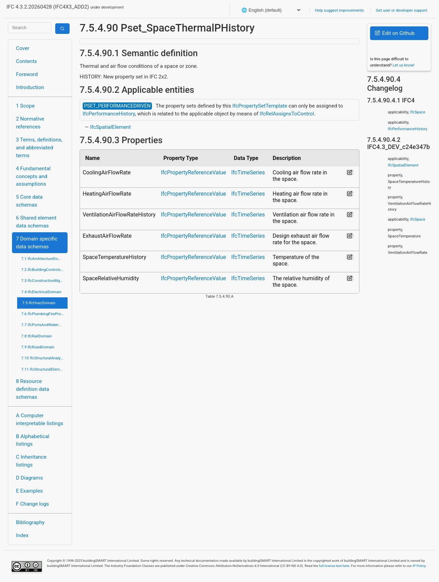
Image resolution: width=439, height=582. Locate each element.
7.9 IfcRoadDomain (38, 347)
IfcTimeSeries (248, 172)
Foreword (27, 74)
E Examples (29, 491)
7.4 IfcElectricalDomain (41, 291)
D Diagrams (29, 478)
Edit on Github (394, 33)
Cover (22, 48)
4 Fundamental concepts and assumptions (33, 176)
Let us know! (404, 65)
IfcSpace (417, 112)
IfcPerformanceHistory (109, 114)
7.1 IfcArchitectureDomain (44, 258)
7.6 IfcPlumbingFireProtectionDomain (44, 313)
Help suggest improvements (339, 10)
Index (22, 535)
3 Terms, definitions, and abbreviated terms (39, 148)
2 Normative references (30, 123)
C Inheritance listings (31, 461)
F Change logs (32, 504)
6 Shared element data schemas (36, 222)
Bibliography (30, 522)
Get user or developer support (401, 10)
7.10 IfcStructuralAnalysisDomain (44, 358)
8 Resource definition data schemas (32, 389)
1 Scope (25, 106)
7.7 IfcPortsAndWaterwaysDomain (44, 324)
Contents (26, 61)
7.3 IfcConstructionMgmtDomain (44, 280)
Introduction (30, 87)
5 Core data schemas (29, 201)
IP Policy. (419, 566)
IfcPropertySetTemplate (260, 106)
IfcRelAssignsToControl (287, 114)
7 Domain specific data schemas (37, 243)
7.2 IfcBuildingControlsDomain (44, 269)
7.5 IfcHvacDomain (38, 302)
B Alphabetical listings (32, 440)
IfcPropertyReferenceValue (193, 172)
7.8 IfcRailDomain (36, 336)
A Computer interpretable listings (39, 419)
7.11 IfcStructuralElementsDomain (44, 369)
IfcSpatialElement (110, 127)
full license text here (334, 566)
